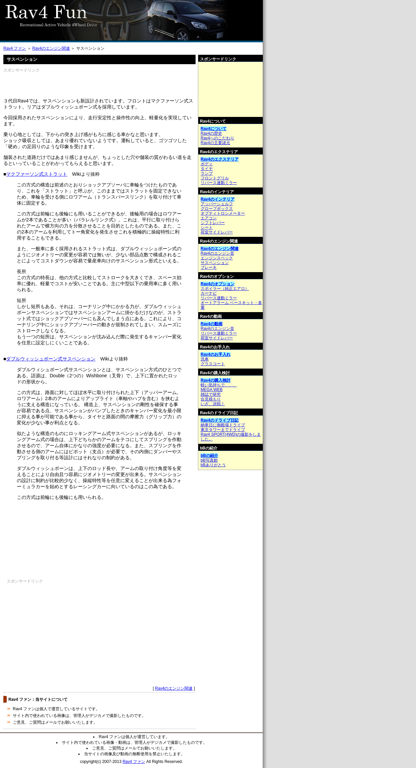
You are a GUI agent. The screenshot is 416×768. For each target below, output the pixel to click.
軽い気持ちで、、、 (219, 385)
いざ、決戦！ (213, 403)
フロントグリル (215, 178)
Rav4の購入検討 (216, 380)
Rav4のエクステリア (220, 159)
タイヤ (207, 168)
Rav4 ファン (14, 48)
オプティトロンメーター (223, 213)
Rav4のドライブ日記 (220, 420)
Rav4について (213, 128)
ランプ (207, 173)
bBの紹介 (209, 455)
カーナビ (209, 293)
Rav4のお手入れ (216, 354)
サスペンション (215, 262)
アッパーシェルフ (217, 204)
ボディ (207, 164)
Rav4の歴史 (211, 133)
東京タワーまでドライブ (223, 429)
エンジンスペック (217, 258)
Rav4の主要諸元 (215, 142)
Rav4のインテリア (218, 199)
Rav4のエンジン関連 (51, 48)
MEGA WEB (211, 389)
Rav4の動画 (211, 324)
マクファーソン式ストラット (36, 174)
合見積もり (211, 399)
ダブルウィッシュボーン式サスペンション (50, 358)
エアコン (209, 218)
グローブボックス (217, 208)
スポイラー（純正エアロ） (225, 288)
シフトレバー (213, 222)
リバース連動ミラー (219, 182)
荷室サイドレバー (217, 232)
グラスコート (213, 363)
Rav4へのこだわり (217, 138)
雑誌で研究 (211, 394)
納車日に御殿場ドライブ (223, 425)
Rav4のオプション (218, 284)
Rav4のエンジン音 (217, 253)
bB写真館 (209, 460)
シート (207, 227)
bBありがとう (213, 465)
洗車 (205, 359)
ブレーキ (209, 267)
